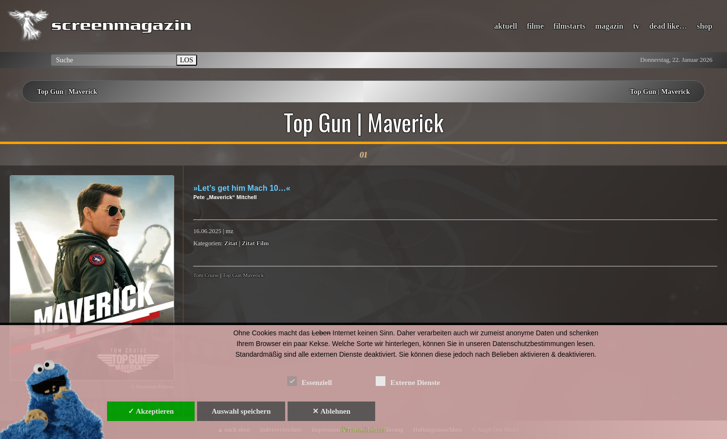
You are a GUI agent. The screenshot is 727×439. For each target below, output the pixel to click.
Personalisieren (363, 430)
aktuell (505, 26)
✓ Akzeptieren (151, 411)
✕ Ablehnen (331, 411)
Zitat (230, 243)
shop (704, 26)
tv (636, 26)
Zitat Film (255, 243)
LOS (186, 60)
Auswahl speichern (241, 411)
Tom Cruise (205, 275)
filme (535, 26)
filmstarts (569, 26)
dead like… (668, 26)
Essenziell (309, 380)
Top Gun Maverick (243, 275)
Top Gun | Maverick (67, 91)
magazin (609, 26)
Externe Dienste (408, 380)
